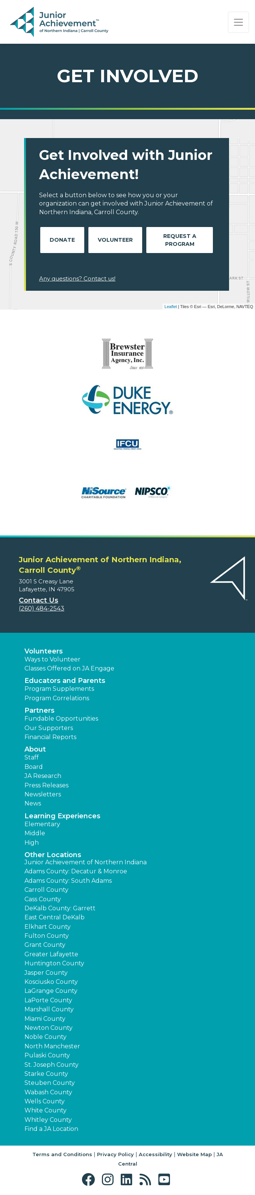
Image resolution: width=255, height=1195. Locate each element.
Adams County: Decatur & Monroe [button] (75, 871)
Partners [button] (39, 710)
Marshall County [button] (49, 1009)
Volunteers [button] (43, 651)
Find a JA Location (51, 1128)
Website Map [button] (194, 1154)
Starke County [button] (46, 1073)
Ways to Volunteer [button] (52, 659)
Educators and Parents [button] (64, 680)
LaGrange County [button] (50, 990)
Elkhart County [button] (47, 926)
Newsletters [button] (42, 794)
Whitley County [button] (48, 1119)
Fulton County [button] (46, 935)
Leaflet (170, 306)
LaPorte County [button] (48, 1000)
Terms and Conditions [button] (62, 1154)
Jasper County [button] (46, 972)
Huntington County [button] (54, 963)
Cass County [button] (42, 899)
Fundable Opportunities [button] (61, 718)
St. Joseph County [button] (51, 1064)
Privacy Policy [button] (115, 1154)
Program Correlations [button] (56, 698)
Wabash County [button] (48, 1092)
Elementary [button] (42, 824)
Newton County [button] (48, 1027)
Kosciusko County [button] (51, 981)
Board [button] (33, 766)
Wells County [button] (44, 1101)
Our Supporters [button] (48, 728)
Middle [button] (34, 833)
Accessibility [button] (155, 1154)
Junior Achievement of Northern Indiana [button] (85, 862)
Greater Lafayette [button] (51, 954)
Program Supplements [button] (59, 688)
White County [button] (45, 1110)
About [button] (35, 749)
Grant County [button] (44, 944)
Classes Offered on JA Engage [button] (69, 668)
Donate (62, 239)
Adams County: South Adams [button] (68, 880)
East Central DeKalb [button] (54, 917)
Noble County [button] (45, 1036)
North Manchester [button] (52, 1046)
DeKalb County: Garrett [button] (60, 908)
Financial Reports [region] (50, 737)
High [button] (31, 842)
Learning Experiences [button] (62, 816)
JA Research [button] (42, 775)
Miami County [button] (44, 1018)
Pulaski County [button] (47, 1055)
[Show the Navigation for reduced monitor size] (238, 22)
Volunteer (115, 239)
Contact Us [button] (38, 600)
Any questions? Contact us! (77, 278)
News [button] (32, 803)
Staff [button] (31, 757)
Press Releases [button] (46, 785)
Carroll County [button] (46, 889)
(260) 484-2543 (41, 608)
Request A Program (179, 240)
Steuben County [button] (49, 1082)
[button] (90, 1180)
